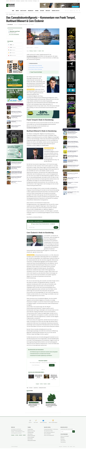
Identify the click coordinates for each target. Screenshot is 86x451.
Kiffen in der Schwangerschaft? (49, 435)
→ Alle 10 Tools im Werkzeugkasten (13, 34)
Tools (38, 0)
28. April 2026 (38, 378)
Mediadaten (62, 437)
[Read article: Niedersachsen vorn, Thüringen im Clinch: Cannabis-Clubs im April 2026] (46, 377)
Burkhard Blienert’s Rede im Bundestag (36, 67)
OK (73, 431)
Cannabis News (30, 429)
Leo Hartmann (49, 406)
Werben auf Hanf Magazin (65, 436)
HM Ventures (63, 439)
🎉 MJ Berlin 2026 (12, 0)
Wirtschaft (48, 10)
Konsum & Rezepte (31, 437)
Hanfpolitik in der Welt (12, 14)
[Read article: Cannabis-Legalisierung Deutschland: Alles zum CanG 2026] (31, 377)
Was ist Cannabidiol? (47, 433)
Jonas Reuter (32, 406)
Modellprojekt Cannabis (42, 387)
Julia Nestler (10, 24)
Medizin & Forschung (31, 430)
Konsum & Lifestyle (55, 10)
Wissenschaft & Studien (32, 440)
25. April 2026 (54, 379)
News (13, 10)
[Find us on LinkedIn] (74, 11)
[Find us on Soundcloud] (76, 11)
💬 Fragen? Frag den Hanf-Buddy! (35, 72)
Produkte (26, 0)
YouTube (41, 383)
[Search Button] (79, 11)
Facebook (45, 383)
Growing (36, 10)
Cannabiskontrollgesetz (32, 56)
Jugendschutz (36, 387)
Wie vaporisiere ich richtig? (48, 430)
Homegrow (30, 387)
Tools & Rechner (63, 442)
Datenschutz (65, 446)
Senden (56, 227)
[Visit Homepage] (12, 5)
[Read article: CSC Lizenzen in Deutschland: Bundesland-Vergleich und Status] (51, 398)
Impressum (60, 446)
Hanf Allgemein (18, 0)
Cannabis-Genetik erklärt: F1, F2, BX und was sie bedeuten (51, 429)
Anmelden (52, 365)
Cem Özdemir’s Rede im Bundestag (35, 69)
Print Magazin (35, 0)
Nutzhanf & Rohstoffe (31, 435)
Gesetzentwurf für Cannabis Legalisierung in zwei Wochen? (41, 355)
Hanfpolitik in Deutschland (20, 14)
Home (7, 14)
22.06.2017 (16, 24)
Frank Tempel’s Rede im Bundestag (35, 65)
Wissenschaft (30, 10)
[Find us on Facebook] (65, 11)
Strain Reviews (30, 0)
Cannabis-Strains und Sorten (33, 402)
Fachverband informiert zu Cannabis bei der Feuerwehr (40, 353)
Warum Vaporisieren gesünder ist (49, 432)
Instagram (37, 383)
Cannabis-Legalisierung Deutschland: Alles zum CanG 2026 (38, 376)
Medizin (17, 10)
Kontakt (71, 446)
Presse (74, 446)
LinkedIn (48, 383)
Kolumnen (7, 0)
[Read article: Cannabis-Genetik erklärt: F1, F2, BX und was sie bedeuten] (34, 398)
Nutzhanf (42, 10)
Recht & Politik (23, 10)
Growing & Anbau (31, 432)
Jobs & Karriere (63, 440)
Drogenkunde (22, 0)
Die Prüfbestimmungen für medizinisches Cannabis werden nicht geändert (44, 351)
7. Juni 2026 (37, 406)
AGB (68, 446)
